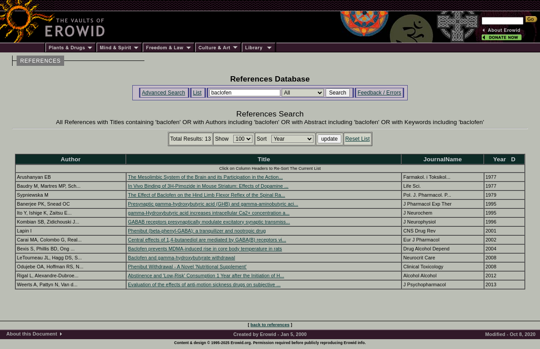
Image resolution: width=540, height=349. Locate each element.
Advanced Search (163, 93)
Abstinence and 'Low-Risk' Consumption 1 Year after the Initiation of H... (206, 275)
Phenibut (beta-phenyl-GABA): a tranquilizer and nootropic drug (197, 230)
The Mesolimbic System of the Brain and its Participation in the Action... (205, 177)
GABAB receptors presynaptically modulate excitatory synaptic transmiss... (209, 221)
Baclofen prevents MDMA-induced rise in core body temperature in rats (205, 248)
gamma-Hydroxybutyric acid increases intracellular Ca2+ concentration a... (208, 212)
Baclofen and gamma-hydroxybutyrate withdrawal (181, 257)
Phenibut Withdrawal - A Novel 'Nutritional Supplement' (187, 266)
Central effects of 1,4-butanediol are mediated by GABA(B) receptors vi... (207, 239)
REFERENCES (40, 61)
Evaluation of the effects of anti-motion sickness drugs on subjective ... (204, 284)
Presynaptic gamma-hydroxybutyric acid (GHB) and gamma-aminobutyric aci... (213, 204)
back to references (270, 324)
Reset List (357, 139)
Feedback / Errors (379, 93)
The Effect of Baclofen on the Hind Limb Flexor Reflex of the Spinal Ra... (206, 195)
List (197, 93)
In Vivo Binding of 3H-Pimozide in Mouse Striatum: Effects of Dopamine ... (208, 186)
